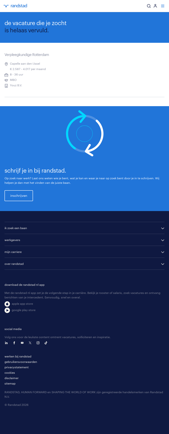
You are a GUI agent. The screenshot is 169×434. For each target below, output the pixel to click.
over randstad (14, 263)
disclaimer (12, 378)
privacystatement (17, 367)
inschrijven (18, 196)
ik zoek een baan (16, 228)
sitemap (10, 383)
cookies (10, 372)
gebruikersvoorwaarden (21, 361)
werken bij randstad (18, 356)
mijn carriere (13, 251)
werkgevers (12, 240)
